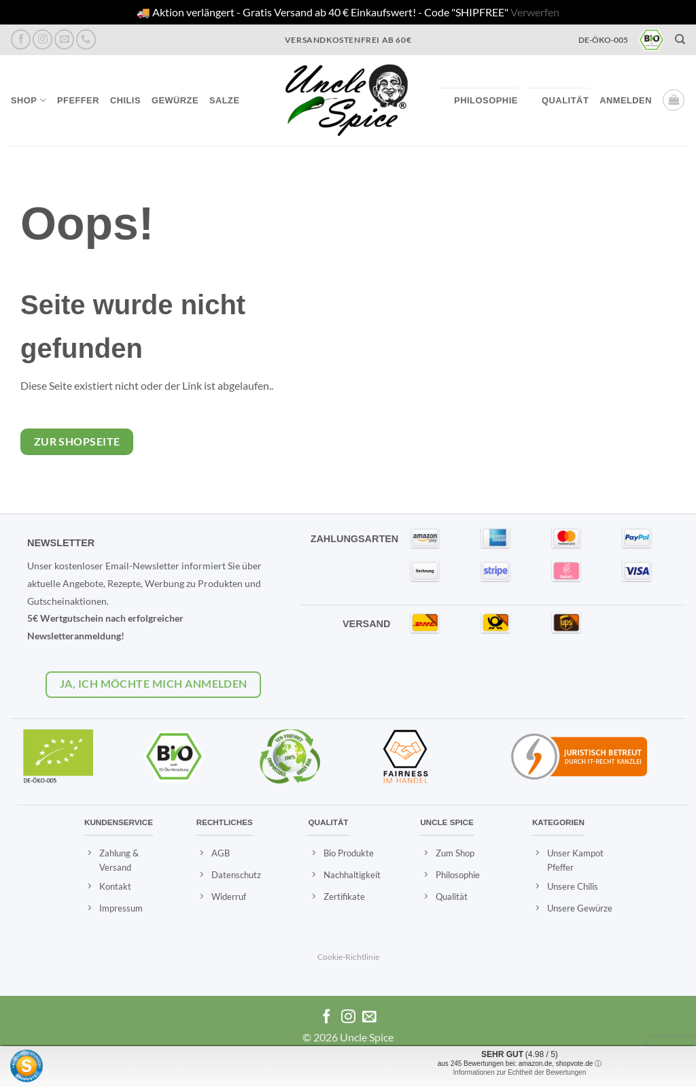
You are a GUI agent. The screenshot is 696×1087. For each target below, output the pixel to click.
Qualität (565, 100)
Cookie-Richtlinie (348, 957)
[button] (625, 100)
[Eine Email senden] (64, 39)
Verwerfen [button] (534, 11)
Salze (224, 100)
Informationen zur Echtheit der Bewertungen (520, 1072)
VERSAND (366, 623)
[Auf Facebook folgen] (21, 39)
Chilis (125, 100)
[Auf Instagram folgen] (42, 39)
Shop (28, 100)
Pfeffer (78, 100)
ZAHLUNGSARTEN (355, 538)
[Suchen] (680, 39)
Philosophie (486, 100)
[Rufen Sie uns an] (86, 39)
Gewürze (175, 100)
